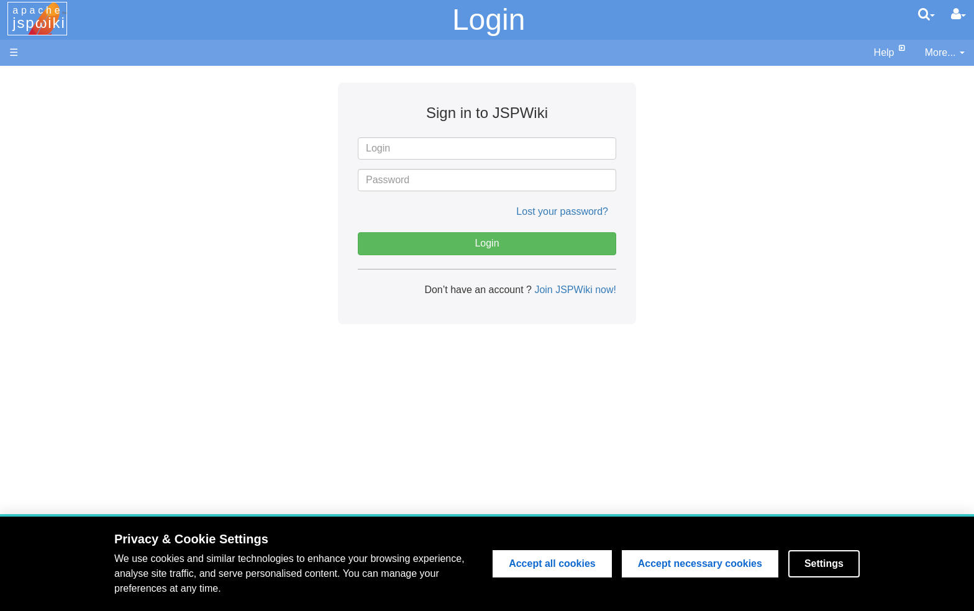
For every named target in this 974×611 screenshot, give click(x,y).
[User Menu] (958, 14)
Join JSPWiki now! (574, 289)
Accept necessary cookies (700, 563)
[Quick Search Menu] (926, 14)
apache (39, 18)
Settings (824, 563)
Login (488, 19)
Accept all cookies (552, 563)
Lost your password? (562, 211)
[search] (926, 14)
